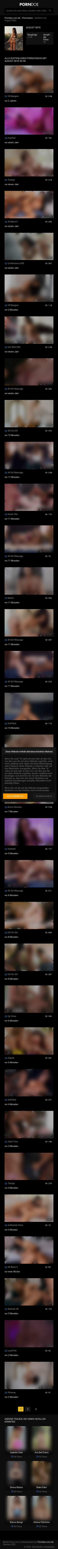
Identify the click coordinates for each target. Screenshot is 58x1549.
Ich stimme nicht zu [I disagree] (44, 796)
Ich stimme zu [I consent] (15, 796)
